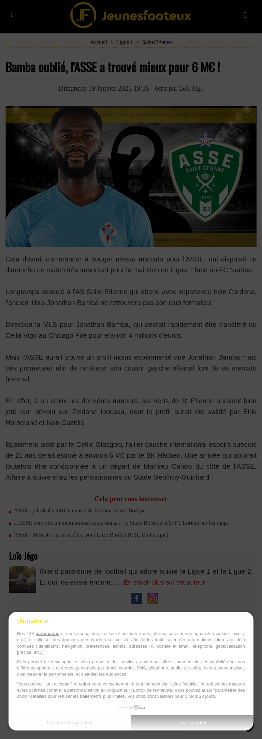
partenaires (47, 633)
